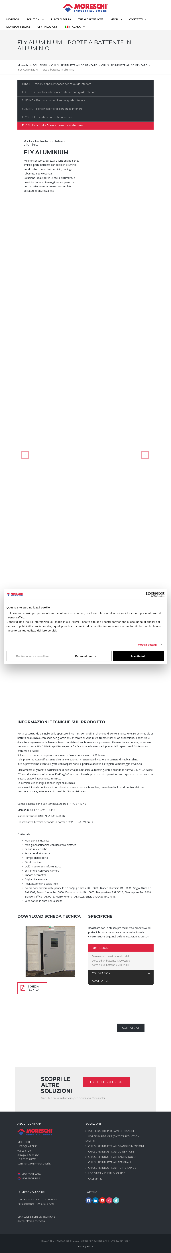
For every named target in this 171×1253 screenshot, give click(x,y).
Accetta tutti (138, 656)
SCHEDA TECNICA (33, 988)
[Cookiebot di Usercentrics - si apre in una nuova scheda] (148, 594)
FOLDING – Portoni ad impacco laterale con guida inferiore (59, 92)
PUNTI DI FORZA (61, 19)
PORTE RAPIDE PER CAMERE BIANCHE (111, 1131)
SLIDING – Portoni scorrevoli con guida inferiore (52, 108)
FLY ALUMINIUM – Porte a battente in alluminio (52, 125)
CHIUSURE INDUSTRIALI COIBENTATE (111, 1151)
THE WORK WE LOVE (90, 19)
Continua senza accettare (32, 656)
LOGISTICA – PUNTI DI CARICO (106, 1173)
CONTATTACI (130, 1027)
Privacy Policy (85, 1246)
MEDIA (115, 19)
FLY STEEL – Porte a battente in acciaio (47, 117)
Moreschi (12, 19)
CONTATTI (136, 19)
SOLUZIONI (33, 19)
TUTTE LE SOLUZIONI (106, 1082)
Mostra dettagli (147, 644)
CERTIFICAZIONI (47, 26)
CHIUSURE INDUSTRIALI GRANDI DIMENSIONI (116, 1146)
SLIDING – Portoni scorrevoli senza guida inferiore (53, 100)
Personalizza (85, 656)
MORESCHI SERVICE (18, 26)
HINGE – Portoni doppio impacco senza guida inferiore (56, 84)
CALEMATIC (95, 1178)
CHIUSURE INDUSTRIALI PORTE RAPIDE (112, 1167)
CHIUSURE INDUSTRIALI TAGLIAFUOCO (112, 1157)
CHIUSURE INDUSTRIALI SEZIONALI (109, 1162)
